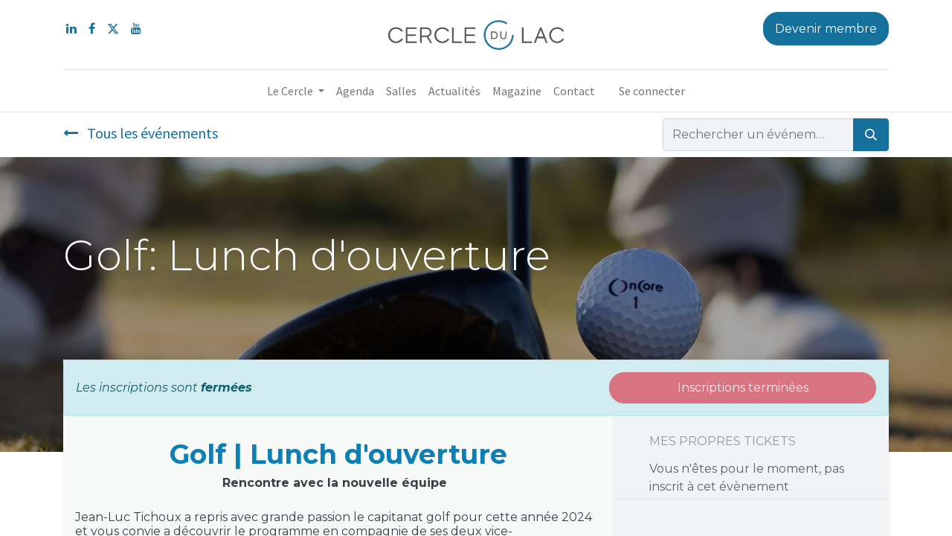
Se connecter (652, 90)
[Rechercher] (871, 134)
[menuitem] (355, 91)
